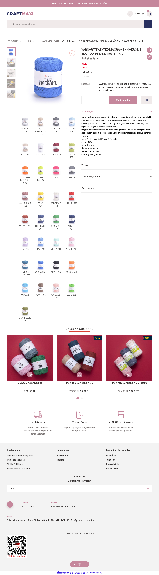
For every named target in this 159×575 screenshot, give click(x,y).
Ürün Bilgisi (87, 111)
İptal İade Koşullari (16, 459)
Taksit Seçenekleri (91, 176)
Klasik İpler (111, 455)
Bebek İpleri (112, 468)
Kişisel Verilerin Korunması (19, 468)
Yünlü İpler (111, 459)
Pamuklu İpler (113, 464)
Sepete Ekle (123, 99)
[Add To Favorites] (72, 53)
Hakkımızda (62, 455)
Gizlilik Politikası (15, 464)
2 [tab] (82, 398)
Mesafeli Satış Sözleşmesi (20, 455)
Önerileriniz (88, 187)
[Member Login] (135, 14)
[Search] (79, 24)
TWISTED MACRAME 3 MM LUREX (129, 383)
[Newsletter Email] (79, 488)
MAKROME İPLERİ (107, 83)
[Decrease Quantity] (84, 100)
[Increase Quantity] (102, 100)
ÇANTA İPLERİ (135, 87)
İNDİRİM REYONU (107, 90)
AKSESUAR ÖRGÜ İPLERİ (130, 83)
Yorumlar (86, 164)
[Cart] (149, 14)
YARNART (122, 87)
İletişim (60, 459)
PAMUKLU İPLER (107, 87)
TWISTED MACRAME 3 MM (79, 383)
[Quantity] (93, 100)
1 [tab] (78, 398)
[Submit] (148, 488)
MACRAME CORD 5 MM (30, 383)
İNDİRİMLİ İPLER (125, 90)
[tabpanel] (30, 365)
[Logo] (20, 13)
